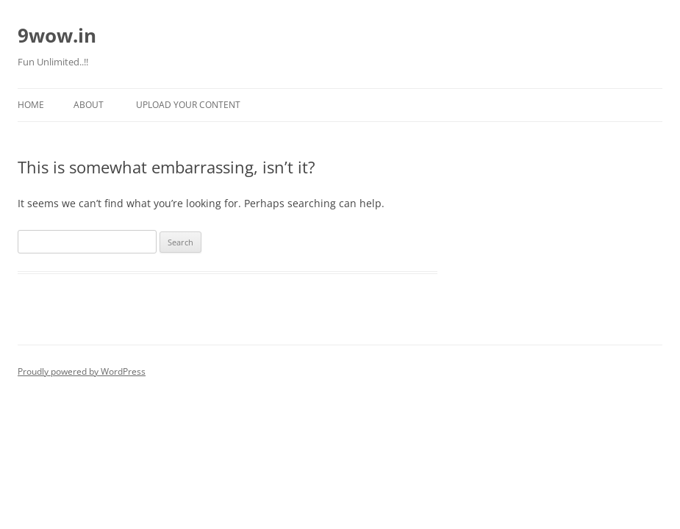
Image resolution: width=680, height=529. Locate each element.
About (89, 104)
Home (31, 104)
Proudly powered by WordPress (82, 371)
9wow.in (57, 35)
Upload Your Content (188, 104)
